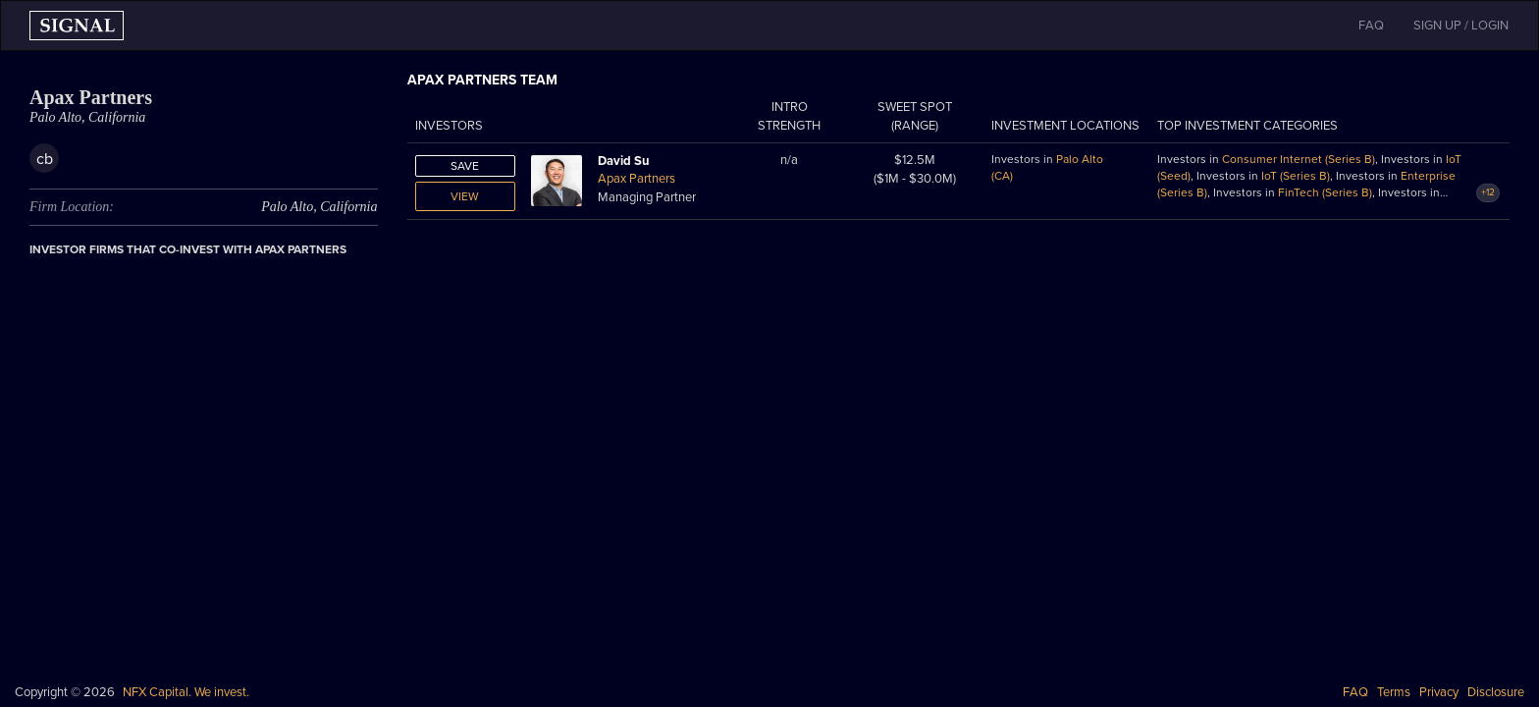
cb (44, 159)
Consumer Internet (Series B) (1298, 159)
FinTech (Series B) (1325, 192)
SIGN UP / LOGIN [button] (1461, 25)
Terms (1393, 692)
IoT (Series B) (1295, 176)
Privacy (1439, 692)
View (465, 196)
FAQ (1355, 692)
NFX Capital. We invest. (186, 692)
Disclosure (1495, 692)
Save (465, 166)
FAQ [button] (1371, 25)
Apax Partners (636, 179)
